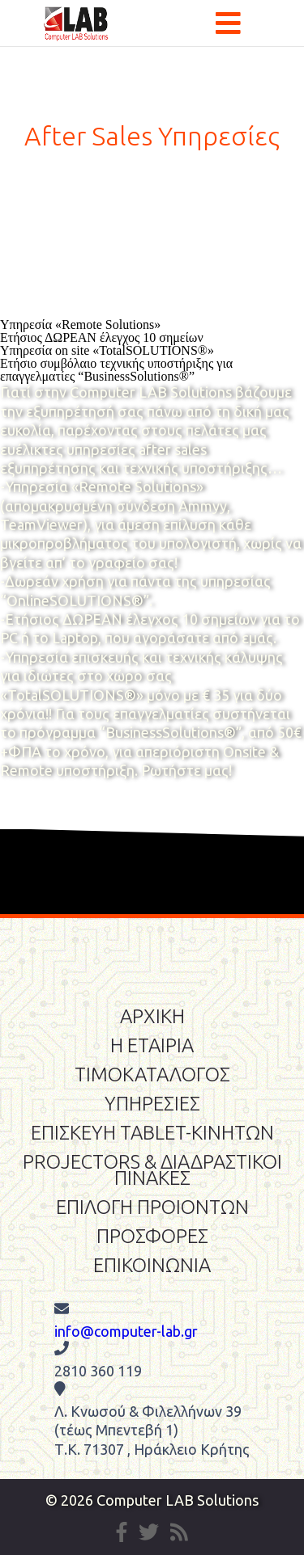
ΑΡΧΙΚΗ (152, 1016)
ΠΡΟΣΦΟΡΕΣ (152, 1236)
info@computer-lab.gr (126, 1331)
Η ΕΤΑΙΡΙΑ (152, 1045)
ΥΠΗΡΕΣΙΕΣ (152, 1104)
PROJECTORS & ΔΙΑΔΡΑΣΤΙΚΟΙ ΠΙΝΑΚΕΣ (152, 1170)
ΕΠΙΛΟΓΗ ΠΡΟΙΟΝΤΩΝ (152, 1207)
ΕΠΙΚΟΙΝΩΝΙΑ (152, 1265)
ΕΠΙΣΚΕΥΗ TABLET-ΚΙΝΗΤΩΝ (152, 1133)
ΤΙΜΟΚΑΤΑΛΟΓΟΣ (152, 1074)
